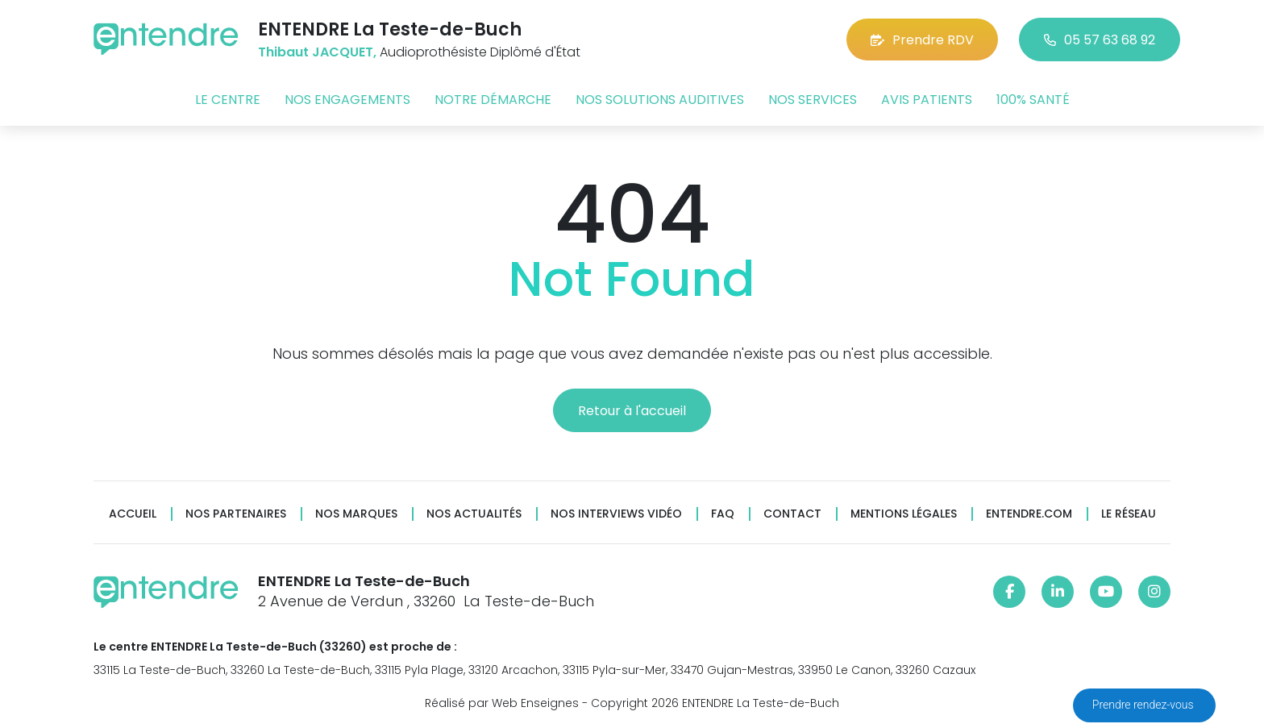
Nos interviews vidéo (616, 514)
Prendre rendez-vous (1144, 704)
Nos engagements (347, 99)
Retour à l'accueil (632, 410)
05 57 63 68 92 (1099, 40)
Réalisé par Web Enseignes (502, 703)
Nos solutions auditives (660, 99)
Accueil (132, 514)
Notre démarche (492, 99)
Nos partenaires (235, 514)
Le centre (227, 99)
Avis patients (926, 99)
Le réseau (1128, 514)
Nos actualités (474, 514)
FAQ (722, 514)
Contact (792, 514)
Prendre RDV (922, 40)
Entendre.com (1029, 514)
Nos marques (356, 514)
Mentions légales (903, 514)
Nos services (812, 99)
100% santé (1033, 99)
